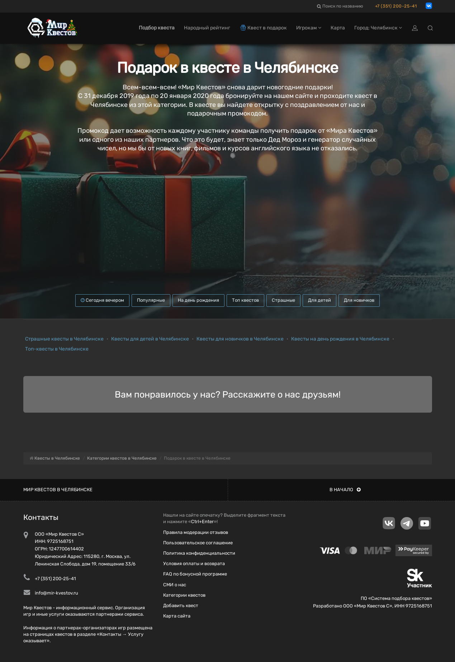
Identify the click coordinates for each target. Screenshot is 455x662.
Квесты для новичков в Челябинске (240, 339)
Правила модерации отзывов (195, 532)
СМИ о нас (174, 584)
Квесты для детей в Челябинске (150, 339)
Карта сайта (176, 616)
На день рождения (198, 300)
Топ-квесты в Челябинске (57, 349)
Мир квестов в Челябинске (58, 489)
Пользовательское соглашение (198, 542)
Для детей (319, 300)
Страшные (283, 300)
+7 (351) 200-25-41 (396, 6)
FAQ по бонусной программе (195, 574)
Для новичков (359, 300)
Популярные (151, 300)
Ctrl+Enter (202, 521)
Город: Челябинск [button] (378, 28)
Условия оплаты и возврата (194, 563)
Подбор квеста (157, 28)
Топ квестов (245, 300)
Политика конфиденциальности (199, 553)
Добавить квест (180, 605)
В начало (345, 489)
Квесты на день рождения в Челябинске (340, 339)
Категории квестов (184, 595)
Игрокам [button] (308, 28)
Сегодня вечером (102, 300)
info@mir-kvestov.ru (56, 593)
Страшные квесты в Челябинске (64, 339)
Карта (338, 28)
